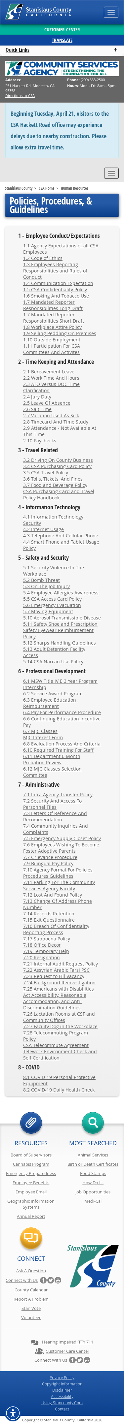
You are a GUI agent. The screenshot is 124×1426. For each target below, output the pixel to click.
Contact (62, 1408)
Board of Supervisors (31, 1155)
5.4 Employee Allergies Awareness (61, 592)
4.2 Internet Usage (43, 529)
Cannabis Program (31, 1164)
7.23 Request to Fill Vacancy (53, 976)
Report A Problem (31, 1299)
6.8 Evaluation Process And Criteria (62, 744)
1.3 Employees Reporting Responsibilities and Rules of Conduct (55, 270)
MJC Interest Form (43, 737)
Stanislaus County (18, 188)
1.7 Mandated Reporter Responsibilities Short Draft (53, 317)
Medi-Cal (93, 1201)
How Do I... (92, 1183)
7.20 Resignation (41, 957)
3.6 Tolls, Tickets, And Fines (53, 479)
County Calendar (31, 1290)
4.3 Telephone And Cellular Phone (60, 535)
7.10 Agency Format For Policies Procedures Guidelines (58, 873)
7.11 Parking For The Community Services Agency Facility (59, 885)
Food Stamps (93, 1173)
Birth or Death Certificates (92, 1164)
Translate (62, 40)
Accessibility (62, 1396)
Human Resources (74, 188)
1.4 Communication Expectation (58, 283)
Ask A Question (31, 1271)
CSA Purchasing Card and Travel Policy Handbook (58, 494)
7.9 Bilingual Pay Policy (48, 863)
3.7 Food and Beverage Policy (55, 485)
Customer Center (62, 29)
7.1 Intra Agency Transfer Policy (58, 794)
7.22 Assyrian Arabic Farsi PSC (56, 970)
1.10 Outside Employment (51, 339)
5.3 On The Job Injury (46, 586)
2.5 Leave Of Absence (46, 403)
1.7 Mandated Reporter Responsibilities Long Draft (53, 305)
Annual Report (31, 1216)
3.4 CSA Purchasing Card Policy (57, 466)
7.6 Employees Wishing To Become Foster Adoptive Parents (61, 847)
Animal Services (93, 1155)
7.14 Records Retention (48, 913)
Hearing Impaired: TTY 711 (67, 1342)
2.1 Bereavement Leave (48, 371)
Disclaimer (62, 1390)
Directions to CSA (20, 95)
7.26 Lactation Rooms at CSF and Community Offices (59, 1017)
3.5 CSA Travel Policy (45, 472)
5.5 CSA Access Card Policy (52, 599)
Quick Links (17, 49)
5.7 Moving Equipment (48, 611)
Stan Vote (31, 1308)
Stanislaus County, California (68, 1419)
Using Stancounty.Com (62, 1402)
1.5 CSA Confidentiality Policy (55, 289)
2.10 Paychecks (39, 440)
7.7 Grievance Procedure (50, 857)
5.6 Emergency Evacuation (52, 605)
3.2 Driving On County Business (58, 460)
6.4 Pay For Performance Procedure (62, 712)
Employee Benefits (31, 1183)
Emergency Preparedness (31, 1173)
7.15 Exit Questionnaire (49, 920)
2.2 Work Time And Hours (51, 378)
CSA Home (47, 188)
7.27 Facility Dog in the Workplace (60, 1026)
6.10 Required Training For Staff (58, 750)
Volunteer (31, 1317)
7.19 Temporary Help (46, 951)
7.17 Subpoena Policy (46, 938)
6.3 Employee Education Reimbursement (49, 703)
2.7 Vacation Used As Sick (51, 415)
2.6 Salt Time (37, 409)
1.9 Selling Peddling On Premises (59, 333)
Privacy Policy (62, 1377)
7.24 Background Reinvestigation (59, 982)
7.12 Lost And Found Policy (52, 895)
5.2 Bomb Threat (41, 580)
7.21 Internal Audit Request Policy (60, 964)
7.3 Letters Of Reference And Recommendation (55, 816)
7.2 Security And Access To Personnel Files (52, 804)
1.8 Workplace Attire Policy (52, 327)
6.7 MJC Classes (40, 731)
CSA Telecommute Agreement (56, 1045)
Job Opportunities (92, 1192)
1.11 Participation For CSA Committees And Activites (51, 349)
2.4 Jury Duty (37, 397)
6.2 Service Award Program (53, 693)
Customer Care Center (67, 1351)
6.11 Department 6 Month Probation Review (51, 759)
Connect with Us (22, 1280)
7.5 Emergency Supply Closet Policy (62, 838)
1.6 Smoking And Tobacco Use (56, 296)
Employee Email (31, 1192)
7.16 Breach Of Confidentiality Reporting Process (56, 929)
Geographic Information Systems (31, 1204)
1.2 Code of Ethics (42, 258)
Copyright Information (62, 1383)
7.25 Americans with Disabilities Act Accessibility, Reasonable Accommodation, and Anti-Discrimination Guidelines (58, 998)
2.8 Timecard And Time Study (55, 422)
